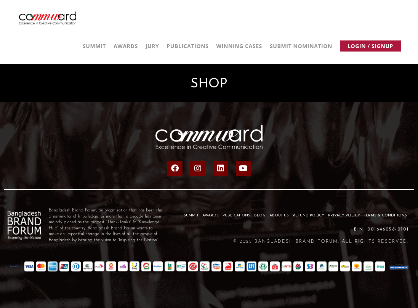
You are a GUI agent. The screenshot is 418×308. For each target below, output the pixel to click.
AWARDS (210, 215)
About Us (279, 215)
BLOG (260, 215)
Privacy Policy (344, 215)
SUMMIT (191, 215)
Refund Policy (308, 215)
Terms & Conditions (385, 215)
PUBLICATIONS (236, 215)
